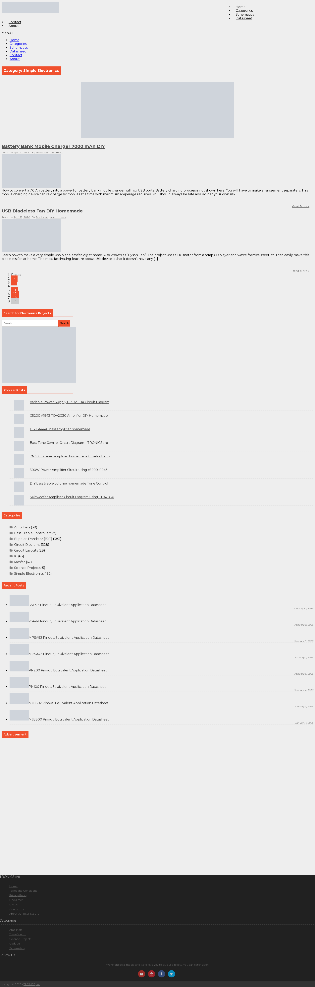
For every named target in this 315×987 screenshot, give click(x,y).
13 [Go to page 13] (15, 297)
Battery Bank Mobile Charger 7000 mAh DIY (53, 146)
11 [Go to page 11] (15, 290)
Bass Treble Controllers (32, 533)
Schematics (19, 47)
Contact (16, 55)
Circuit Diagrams (27, 545)
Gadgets (14, 943)
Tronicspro (42, 152)
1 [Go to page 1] (14, 282)
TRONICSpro (32, 984)
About (14, 26)
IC (15, 556)
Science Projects (27, 568)
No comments (58, 217)
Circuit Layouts (26, 550)
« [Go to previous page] (14, 278)
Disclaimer (16, 899)
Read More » (300, 271)
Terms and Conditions (23, 890)
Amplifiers (22, 527)
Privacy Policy (18, 895)
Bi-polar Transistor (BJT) (33, 539)
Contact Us (16, 909)
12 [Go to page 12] (15, 294)
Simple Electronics (29, 573)
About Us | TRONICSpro (24, 913)
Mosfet (19, 562)
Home (14, 40)
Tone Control (17, 934)
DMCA (13, 904)
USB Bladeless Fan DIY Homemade (42, 211)
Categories (18, 44)
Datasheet (244, 18)
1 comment (56, 152)
